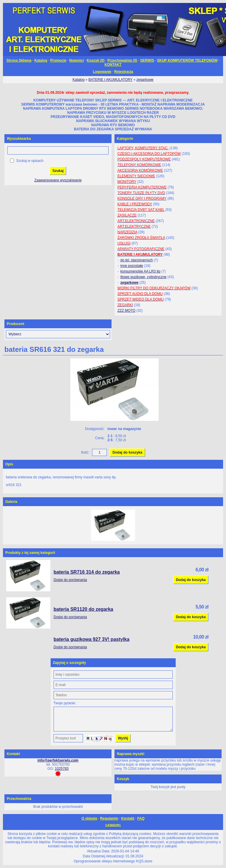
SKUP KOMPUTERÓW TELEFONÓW (187, 60)
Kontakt (127, 818)
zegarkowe (145, 80)
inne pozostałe (131, 266)
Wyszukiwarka (19, 139)
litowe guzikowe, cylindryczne (143, 277)
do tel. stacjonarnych (136, 260)
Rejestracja (123, 72)
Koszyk (123, 779)
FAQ (140, 818)
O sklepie (89, 818)
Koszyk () (95, 60)
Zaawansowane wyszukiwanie (58, 180)
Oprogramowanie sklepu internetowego (104, 861)
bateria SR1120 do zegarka (83, 609)
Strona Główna (18, 60)
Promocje (58, 60)
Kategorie (125, 139)
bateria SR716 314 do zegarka (87, 572)
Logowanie (102, 72)
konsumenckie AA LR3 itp (140, 271)
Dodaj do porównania (70, 580)
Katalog (40, 60)
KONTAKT (113, 65)
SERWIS (147, 60)
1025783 (62, 769)
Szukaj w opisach (30, 161)
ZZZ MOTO (126, 311)
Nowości (76, 60)
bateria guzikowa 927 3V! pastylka (91, 639)
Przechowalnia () (122, 60)
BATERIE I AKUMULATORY (111, 80)
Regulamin (109, 818)
